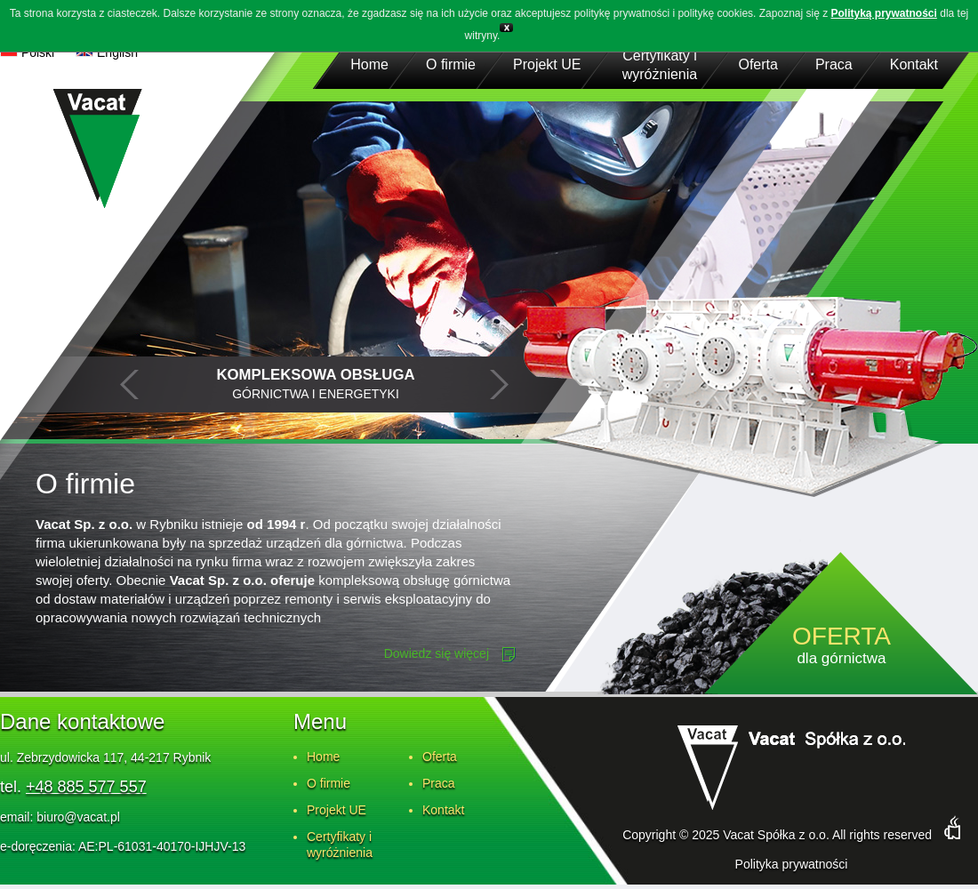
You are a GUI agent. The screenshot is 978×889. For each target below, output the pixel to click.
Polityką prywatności (884, 13)
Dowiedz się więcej (436, 653)
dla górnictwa (841, 647)
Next (499, 384)
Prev (130, 384)
